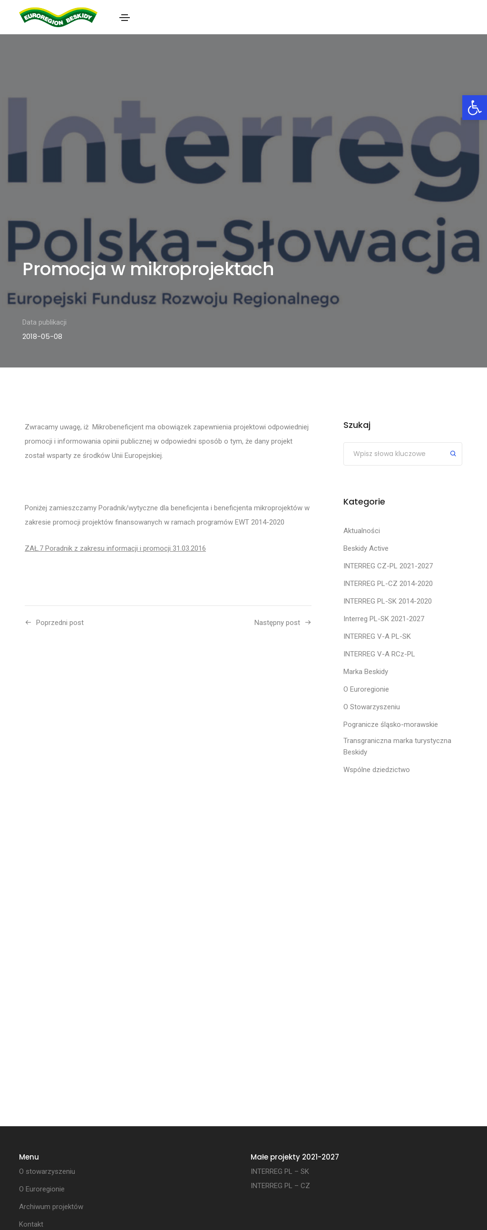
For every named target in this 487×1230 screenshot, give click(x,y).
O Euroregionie (366, 689)
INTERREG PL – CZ (280, 1185)
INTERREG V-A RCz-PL (379, 654)
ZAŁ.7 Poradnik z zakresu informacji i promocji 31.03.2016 (115, 548)
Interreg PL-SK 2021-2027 (383, 619)
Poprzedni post (60, 622)
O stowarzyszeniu (47, 1171)
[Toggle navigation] (124, 17)
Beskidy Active (366, 548)
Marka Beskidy (365, 671)
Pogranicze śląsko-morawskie (390, 724)
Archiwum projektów (51, 1206)
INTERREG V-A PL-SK (377, 636)
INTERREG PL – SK (280, 1171)
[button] (474, 107)
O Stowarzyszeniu (371, 707)
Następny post (277, 622)
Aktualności (361, 530)
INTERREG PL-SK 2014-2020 (387, 601)
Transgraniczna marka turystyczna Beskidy (397, 746)
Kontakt (31, 1224)
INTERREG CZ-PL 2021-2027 (388, 566)
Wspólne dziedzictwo (376, 769)
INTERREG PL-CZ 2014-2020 (388, 583)
